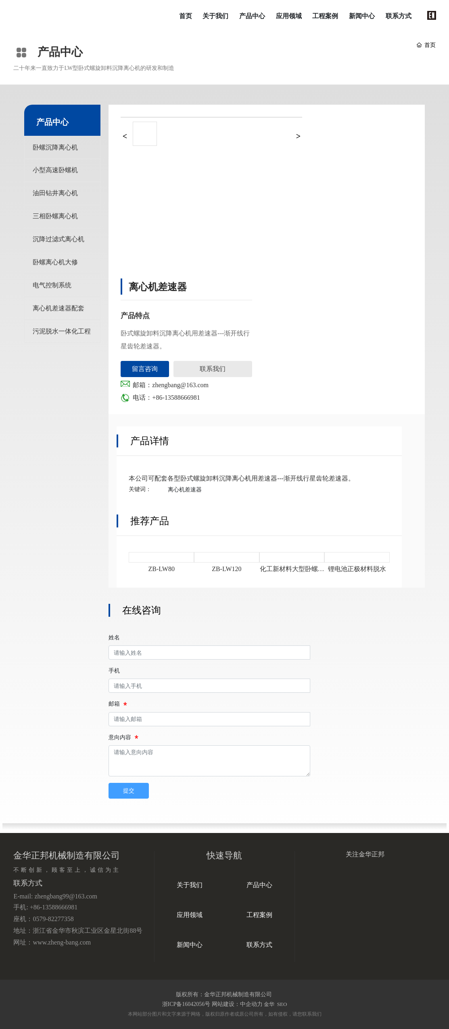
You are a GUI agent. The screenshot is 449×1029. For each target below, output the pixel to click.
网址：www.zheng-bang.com (52, 942)
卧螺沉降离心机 (55, 147)
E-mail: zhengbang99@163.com (55, 896)
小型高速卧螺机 (55, 170)
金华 (269, 1004)
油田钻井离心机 (55, 194)
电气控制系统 (52, 288)
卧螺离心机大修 (55, 264)
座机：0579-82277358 (43, 918)
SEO (281, 1004)
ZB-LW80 (161, 568)
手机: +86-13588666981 (45, 907)
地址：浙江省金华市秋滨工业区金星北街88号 (77, 930)
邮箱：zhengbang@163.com (171, 385)
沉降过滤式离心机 (58, 241)
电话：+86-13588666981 (166, 397)
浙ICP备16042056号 (186, 1004)
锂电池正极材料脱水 (357, 568)
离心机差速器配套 (58, 311)
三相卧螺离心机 (55, 217)
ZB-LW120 (226, 568)
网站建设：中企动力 (237, 1004)
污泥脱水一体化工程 (62, 334)
